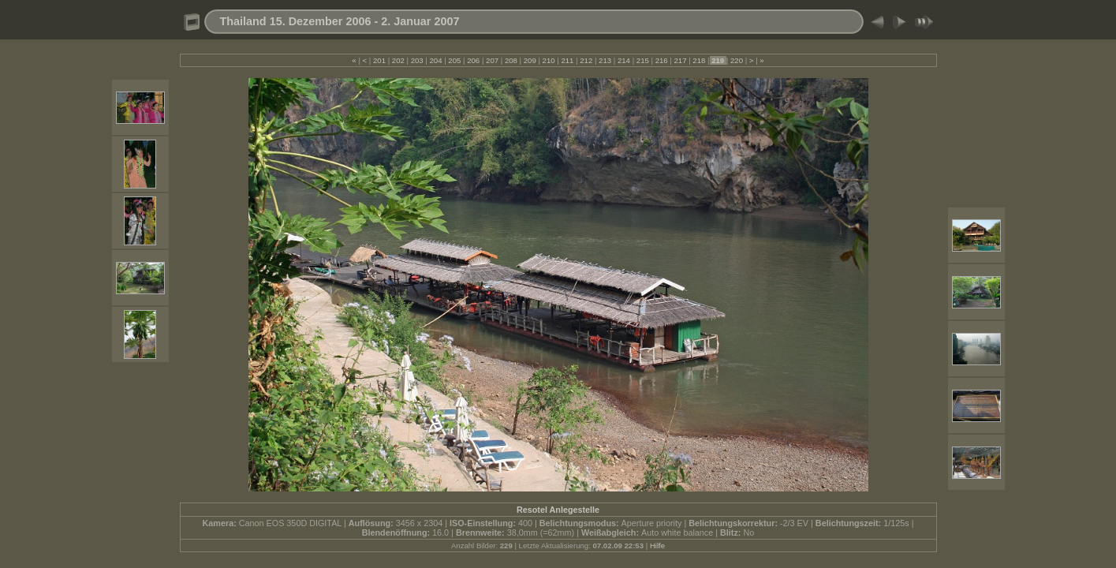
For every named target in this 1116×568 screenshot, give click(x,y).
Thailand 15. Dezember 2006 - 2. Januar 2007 (340, 21)
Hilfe (657, 545)
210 (548, 60)
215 (642, 60)
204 (435, 60)
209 (529, 60)
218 (699, 60)
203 (417, 60)
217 (680, 60)
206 (473, 60)
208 (510, 60)
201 (379, 60)
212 (586, 60)
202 (398, 60)
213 (604, 60)
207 (491, 60)
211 (567, 60)
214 (623, 60)
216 (661, 60)
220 (736, 60)
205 (454, 60)
